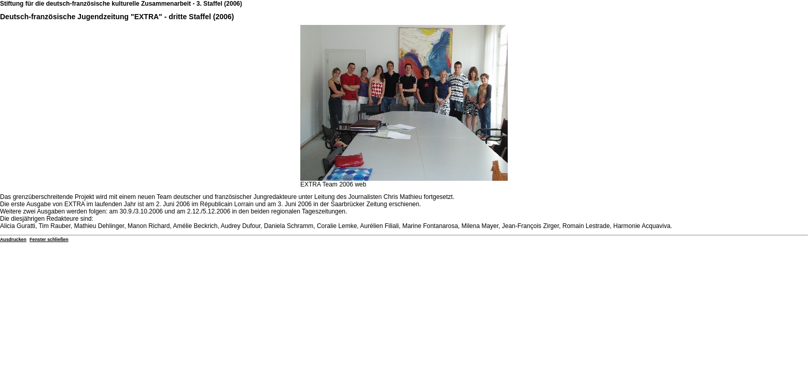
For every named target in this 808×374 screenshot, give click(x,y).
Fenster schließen (49, 239)
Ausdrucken (13, 239)
